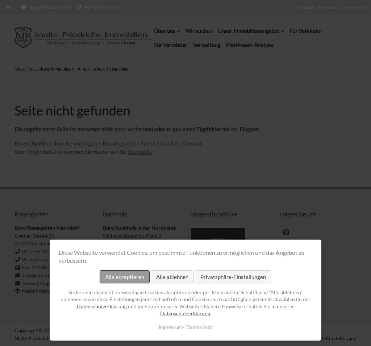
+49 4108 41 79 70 (101, 7)
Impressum (170, 327)
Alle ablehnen (172, 277)
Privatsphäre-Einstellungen (233, 277)
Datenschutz (199, 327)
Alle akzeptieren (124, 277)
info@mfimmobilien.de (49, 7)
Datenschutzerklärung (102, 306)
